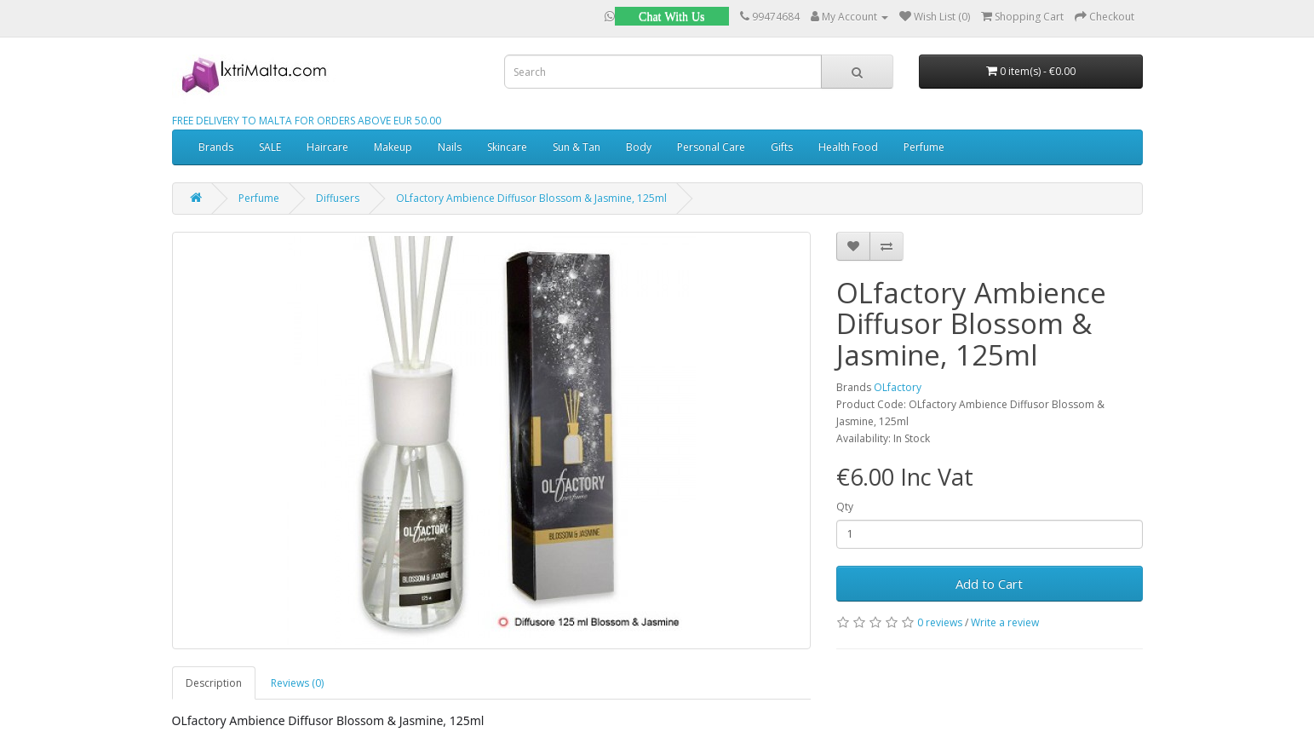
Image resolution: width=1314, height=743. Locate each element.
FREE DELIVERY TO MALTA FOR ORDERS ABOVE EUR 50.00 (306, 120)
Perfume (924, 147)
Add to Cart (989, 583)
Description (214, 683)
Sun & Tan (576, 147)
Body (638, 147)
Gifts (782, 147)
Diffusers (337, 198)
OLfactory (897, 387)
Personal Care (711, 147)
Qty (844, 506)
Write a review (1005, 622)
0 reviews (939, 622)
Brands (215, 147)
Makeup (393, 147)
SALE (270, 147)
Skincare (507, 147)
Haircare (327, 147)
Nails (450, 147)
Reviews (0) (297, 683)
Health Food (848, 147)
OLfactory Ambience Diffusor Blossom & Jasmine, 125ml (531, 198)
